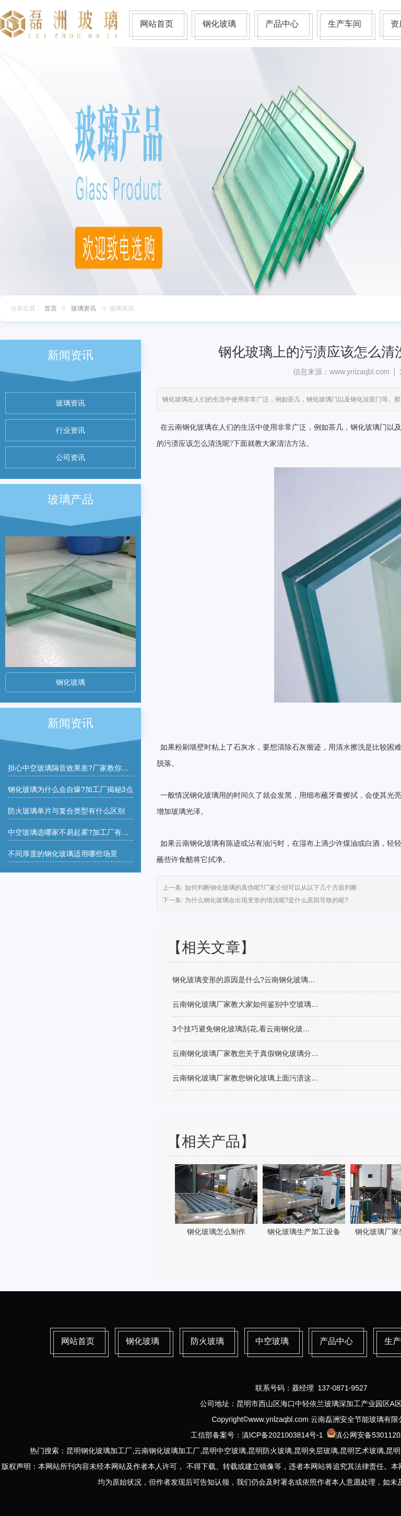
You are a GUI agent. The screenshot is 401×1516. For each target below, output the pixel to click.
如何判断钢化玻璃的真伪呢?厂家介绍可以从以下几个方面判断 (270, 887)
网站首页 (156, 23)
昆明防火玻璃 (270, 1450)
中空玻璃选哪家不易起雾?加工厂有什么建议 (79, 832)
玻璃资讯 (83, 308)
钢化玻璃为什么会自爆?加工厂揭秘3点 (70, 789)
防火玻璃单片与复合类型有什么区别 (66, 811)
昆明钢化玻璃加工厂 (99, 1450)
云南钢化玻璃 (189, 427)
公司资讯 (70, 457)
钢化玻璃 (219, 23)
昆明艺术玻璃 (362, 1450)
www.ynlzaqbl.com (359, 371)
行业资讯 (70, 430)
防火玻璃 (207, 1341)
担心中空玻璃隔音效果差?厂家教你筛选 (72, 768)
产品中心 (282, 23)
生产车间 (344, 23)
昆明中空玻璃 (224, 1450)
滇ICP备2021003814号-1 (282, 1435)
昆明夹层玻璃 (316, 1450)
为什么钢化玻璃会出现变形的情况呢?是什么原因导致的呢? (265, 900)
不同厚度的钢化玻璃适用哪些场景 (62, 853)
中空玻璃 (272, 1341)
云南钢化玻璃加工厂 (167, 1450)
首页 (50, 308)
